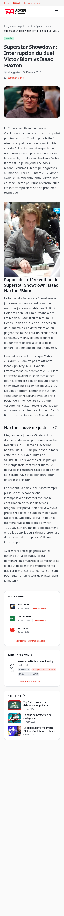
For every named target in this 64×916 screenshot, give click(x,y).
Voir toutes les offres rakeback (32, 640)
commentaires (16, 77)
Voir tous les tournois (32, 681)
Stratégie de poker (41, 26)
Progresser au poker (15, 26)
